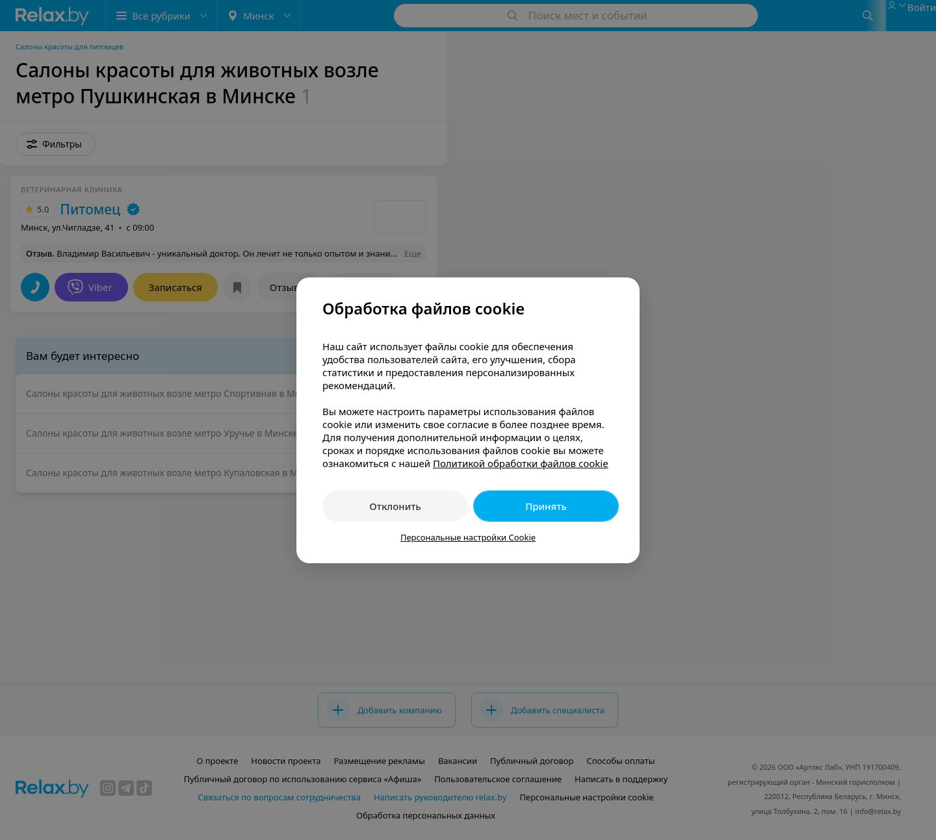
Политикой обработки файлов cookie (520, 463)
